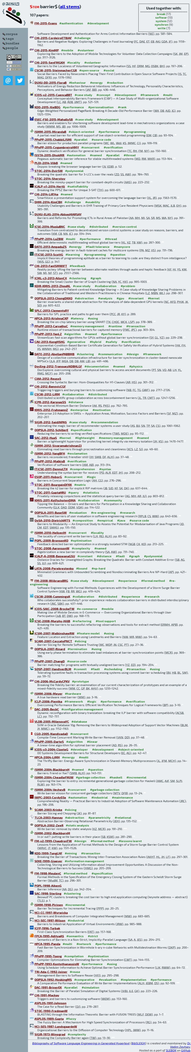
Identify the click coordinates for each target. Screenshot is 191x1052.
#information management (84, 861)
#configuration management (82, 709)
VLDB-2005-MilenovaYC (52, 721)
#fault (120, 556)
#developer (79, 749)
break (161, 14)
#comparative (84, 979)
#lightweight (85, 437)
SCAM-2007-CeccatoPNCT (53, 641)
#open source (89, 70)
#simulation (90, 987)
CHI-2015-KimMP (47, 50)
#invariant (136, 298)
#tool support (106, 621)
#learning (72, 254)
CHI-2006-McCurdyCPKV (52, 681)
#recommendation (104, 422)
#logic (91, 477)
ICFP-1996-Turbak (47, 928)
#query (73, 492)
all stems (69, 6)
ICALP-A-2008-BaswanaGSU (55, 556)
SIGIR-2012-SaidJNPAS (51, 422)
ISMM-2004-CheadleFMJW (54, 777)
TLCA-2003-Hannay (49, 817)
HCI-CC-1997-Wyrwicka (51, 912)
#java (121, 520)
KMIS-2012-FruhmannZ (51, 410)
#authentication (71, 23)
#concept (103, 95)
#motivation (102, 410)
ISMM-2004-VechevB (50, 789)
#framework (149, 95)
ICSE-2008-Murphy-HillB (52, 621)
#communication (110, 354)
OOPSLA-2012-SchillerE (51, 430)
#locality (73, 62)
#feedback (77, 266)
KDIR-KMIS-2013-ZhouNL (53, 286)
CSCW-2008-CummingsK (52, 596)
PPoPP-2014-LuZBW (49, 239)
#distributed (98, 226)
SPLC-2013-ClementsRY (52, 310)
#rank (122, 107)
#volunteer (86, 50)
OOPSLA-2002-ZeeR (49, 825)
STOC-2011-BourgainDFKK (53, 484)
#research (127, 512)
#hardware (73, 693)
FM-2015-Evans (46, 23)
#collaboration (105, 286)
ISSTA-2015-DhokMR (49, 155)
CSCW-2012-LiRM (47, 394)
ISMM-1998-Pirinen (49, 904)
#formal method (153, 580)
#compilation (74, 956)
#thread (130, 155)
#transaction (135, 326)
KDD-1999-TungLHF (48, 853)
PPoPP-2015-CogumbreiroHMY (57, 147)
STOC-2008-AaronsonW (52, 548)
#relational (123, 817)
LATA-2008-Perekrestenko (54, 568)
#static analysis (77, 825)
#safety (111, 341)
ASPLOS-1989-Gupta (49, 1018)
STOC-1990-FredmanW (51, 1011)
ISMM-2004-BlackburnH (52, 769)
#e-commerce (87, 608)
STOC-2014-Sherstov (50, 178)
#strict (93, 936)
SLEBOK (171, 1050)
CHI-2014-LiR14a (46, 194)
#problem (128, 286)
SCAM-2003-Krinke (48, 809)
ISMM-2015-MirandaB (50, 131)
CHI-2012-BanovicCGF (50, 386)
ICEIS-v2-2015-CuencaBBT (53, 95)
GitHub (185, 1050)
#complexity (81, 548)
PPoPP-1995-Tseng (48, 956)
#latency (77, 318)
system (161, 21)
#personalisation (101, 107)
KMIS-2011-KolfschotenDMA (55, 500)
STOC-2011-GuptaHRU (50, 492)
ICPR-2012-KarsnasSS (50, 402)
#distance (75, 402)
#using (93, 318)
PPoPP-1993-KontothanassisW (57, 964)
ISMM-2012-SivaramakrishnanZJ (58, 445)
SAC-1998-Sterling (48, 893)
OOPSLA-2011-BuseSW (51, 512)
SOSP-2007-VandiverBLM (53, 669)
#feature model (88, 633)
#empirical (105, 520)
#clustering (77, 278)
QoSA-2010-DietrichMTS (52, 520)
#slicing (80, 641)
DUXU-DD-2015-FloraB (51, 82)
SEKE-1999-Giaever (48, 861)
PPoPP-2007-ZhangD (50, 661)
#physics (136, 366)
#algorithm (72, 334)
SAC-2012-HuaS (46, 437)
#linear (92, 741)
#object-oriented (81, 131)
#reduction (115, 82)
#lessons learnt (130, 841)
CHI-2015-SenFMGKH (50, 62)
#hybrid (95, 341)
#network (83, 944)
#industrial (99, 797)
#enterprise (79, 410)
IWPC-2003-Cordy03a (50, 797)
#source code (101, 139)
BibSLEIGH (138, 1043)
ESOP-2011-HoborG (48, 477)
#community (113, 500)
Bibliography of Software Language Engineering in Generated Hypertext (81, 1043)
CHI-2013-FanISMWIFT (51, 266)
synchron (161, 24)
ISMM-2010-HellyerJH (50, 532)
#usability (92, 202)
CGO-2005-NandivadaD (51, 734)
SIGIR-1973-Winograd (50, 1034)
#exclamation (77, 453)
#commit (80, 669)
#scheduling (113, 669)
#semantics (75, 936)
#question (117, 254)
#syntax (105, 469)
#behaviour (77, 82)
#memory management (87, 326)
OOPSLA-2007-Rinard (50, 649)
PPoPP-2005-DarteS (49, 741)
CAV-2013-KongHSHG (50, 341)
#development (98, 23)
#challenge (82, 38)
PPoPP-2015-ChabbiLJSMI (53, 139)
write (162, 28)
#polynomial (74, 170)
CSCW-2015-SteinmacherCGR (56, 70)
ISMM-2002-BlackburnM (52, 833)
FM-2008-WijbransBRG (51, 580)
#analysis (105, 298)
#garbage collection (90, 777)
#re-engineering (103, 512)
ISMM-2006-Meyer (48, 693)
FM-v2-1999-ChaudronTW (53, 841)
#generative (76, 341)
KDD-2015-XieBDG (47, 107)
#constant (85, 556)
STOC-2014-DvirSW (49, 170)
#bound (81, 568)
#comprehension (82, 469)
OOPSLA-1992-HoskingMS (53, 979)
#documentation (96, 366)
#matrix (80, 484)
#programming (135, 131)
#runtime (115, 326)
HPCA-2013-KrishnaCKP (51, 318)
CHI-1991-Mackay (47, 995)
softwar (161, 17)
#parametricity (99, 817)
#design (133, 354)
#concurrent (90, 147)
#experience (127, 580)
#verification (113, 147)
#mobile (67, 50)
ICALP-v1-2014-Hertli (50, 186)
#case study (83, 95)
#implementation (133, 979)
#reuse (75, 971)
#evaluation (78, 512)
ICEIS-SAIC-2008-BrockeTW (54, 608)
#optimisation (81, 540)
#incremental (136, 777)
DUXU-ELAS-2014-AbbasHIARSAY (58, 214)
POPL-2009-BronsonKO (51, 540)
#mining (71, 853)
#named (96, 155)
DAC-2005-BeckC (47, 709)
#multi (168, 95)
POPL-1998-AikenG (48, 885)
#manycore (122, 246)
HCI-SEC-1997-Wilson (50, 920)
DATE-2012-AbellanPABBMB (54, 354)
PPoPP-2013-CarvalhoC (51, 326)
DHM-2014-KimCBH (48, 202)
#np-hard (98, 568)
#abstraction (84, 298)
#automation (76, 155)
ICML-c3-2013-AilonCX (51, 278)
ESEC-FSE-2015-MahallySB (54, 119)
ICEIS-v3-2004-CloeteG (51, 749)
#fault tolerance (97, 246)
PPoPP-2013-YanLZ (48, 334)
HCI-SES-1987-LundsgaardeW (56, 1026)
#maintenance (122, 797)
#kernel (153, 298)
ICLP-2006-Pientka (48, 701)
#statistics (91, 492)
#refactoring (82, 621)
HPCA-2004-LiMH (47, 757)
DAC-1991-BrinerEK (48, 987)
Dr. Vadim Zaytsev (180, 1044)
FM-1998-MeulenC (48, 873)
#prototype (80, 681)
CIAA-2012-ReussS (48, 378)
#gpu (120, 298)
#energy (96, 82)
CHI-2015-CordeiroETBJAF (53, 38)
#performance (73, 107)
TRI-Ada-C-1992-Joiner (51, 971)
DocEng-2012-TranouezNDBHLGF (58, 366)
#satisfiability (77, 186)
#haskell (115, 777)
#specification (81, 430)
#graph (95, 278)
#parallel (80, 139)
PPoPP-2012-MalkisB (50, 461)
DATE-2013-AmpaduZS (51, 246)
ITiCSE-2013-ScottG (49, 254)
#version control (124, 226)
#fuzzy (71, 1018)
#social (109, 70)
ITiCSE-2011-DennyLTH (51, 469)
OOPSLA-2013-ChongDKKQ (53, 298)
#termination (77, 649)
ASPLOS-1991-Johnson (50, 1003)
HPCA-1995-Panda (47, 944)
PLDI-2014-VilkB (46, 163)
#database (79, 721)
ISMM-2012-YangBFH (50, 453)
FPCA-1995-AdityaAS (49, 936)
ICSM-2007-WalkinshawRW (54, 633)
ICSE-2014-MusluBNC (50, 226)
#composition (83, 520)
